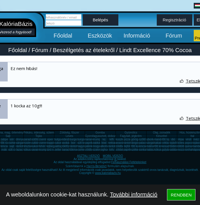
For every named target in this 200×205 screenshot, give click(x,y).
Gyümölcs (131, 132)
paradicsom (31, 139)
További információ (133, 194)
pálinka (89, 146)
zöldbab (121, 146)
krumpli (97, 139)
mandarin (160, 139)
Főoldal (62, 35)
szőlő (142, 139)
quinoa (189, 146)
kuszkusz (121, 139)
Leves (69, 136)
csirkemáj (14, 142)
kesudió (167, 146)
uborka (151, 139)
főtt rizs (5, 142)
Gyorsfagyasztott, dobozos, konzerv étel (110, 136)
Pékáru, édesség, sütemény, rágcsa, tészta (51, 132)
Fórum (174, 35)
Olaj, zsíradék (161, 132)
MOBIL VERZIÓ (113, 155)
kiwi (104, 142)
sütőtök (35, 139)
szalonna (98, 149)
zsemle (43, 139)
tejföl (127, 146)
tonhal (189, 149)
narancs (90, 139)
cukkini (35, 142)
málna (150, 146)
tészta (27, 146)
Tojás (38, 136)
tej (104, 139)
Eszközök (100, 35)
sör (12, 139)
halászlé (152, 149)
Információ (136, 35)
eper (50, 139)
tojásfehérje (177, 142)
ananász (121, 142)
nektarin (113, 142)
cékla (165, 142)
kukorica (36, 146)
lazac (19, 149)
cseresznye (46, 142)
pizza (127, 139)
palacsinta (145, 142)
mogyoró (98, 146)
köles (181, 142)
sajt (12, 146)
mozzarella (184, 149)
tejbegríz (52, 146)
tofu (111, 149)
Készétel (161, 136)
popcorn (190, 142)
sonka (143, 149)
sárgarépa (22, 142)
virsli (188, 139)
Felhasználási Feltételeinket (128, 162)
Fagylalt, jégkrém (131, 136)
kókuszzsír (30, 149)
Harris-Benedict (96, 166)
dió (173, 139)
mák (4, 149)
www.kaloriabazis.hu (108, 173)
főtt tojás (167, 139)
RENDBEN (181, 194)
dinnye (20, 139)
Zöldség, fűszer (69, 132)
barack (66, 149)
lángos (135, 142)
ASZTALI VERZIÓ (88, 155)
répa (180, 139)
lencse (5, 146)
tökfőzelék (68, 146)
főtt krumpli (161, 146)
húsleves (29, 142)
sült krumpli (84, 142)
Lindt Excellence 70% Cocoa (155, 50)
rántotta (74, 146)
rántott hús (130, 142)
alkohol (105, 146)
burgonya (76, 139)
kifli (112, 139)
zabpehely (7, 139)
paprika (89, 142)
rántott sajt (114, 146)
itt (115, 159)
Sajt (7, 136)
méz (196, 139)
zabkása (98, 142)
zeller (58, 149)
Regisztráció (174, 19)
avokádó (67, 142)
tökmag (74, 149)
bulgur (58, 139)
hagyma (82, 146)
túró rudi (52, 149)
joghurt (104, 149)
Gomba (100, 132)
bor (73, 142)
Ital (192, 136)
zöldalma (121, 149)
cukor (57, 142)
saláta (173, 149)
